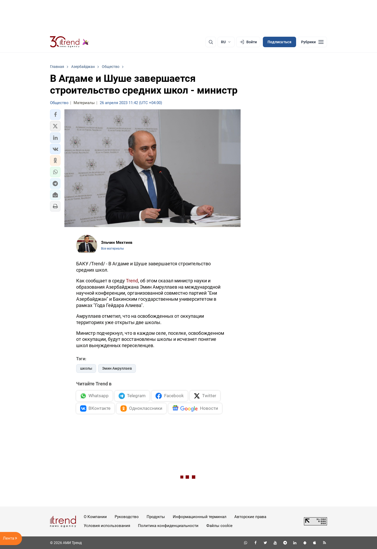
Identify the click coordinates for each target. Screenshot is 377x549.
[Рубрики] (312, 42)
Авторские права (250, 516)
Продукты (156, 516)
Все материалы (112, 248)
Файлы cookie (219, 525)
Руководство (127, 516)
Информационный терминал (199, 516)
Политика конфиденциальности (168, 525)
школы (86, 368)
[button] (55, 115)
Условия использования (107, 525)
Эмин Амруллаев (117, 368)
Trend (132, 280)
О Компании (95, 516)
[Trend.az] (69, 42)
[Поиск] (211, 42)
